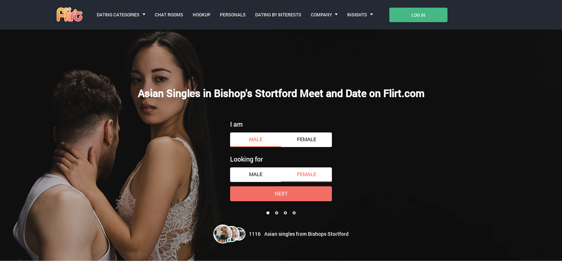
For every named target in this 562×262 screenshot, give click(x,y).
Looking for (246, 159)
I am (236, 124)
